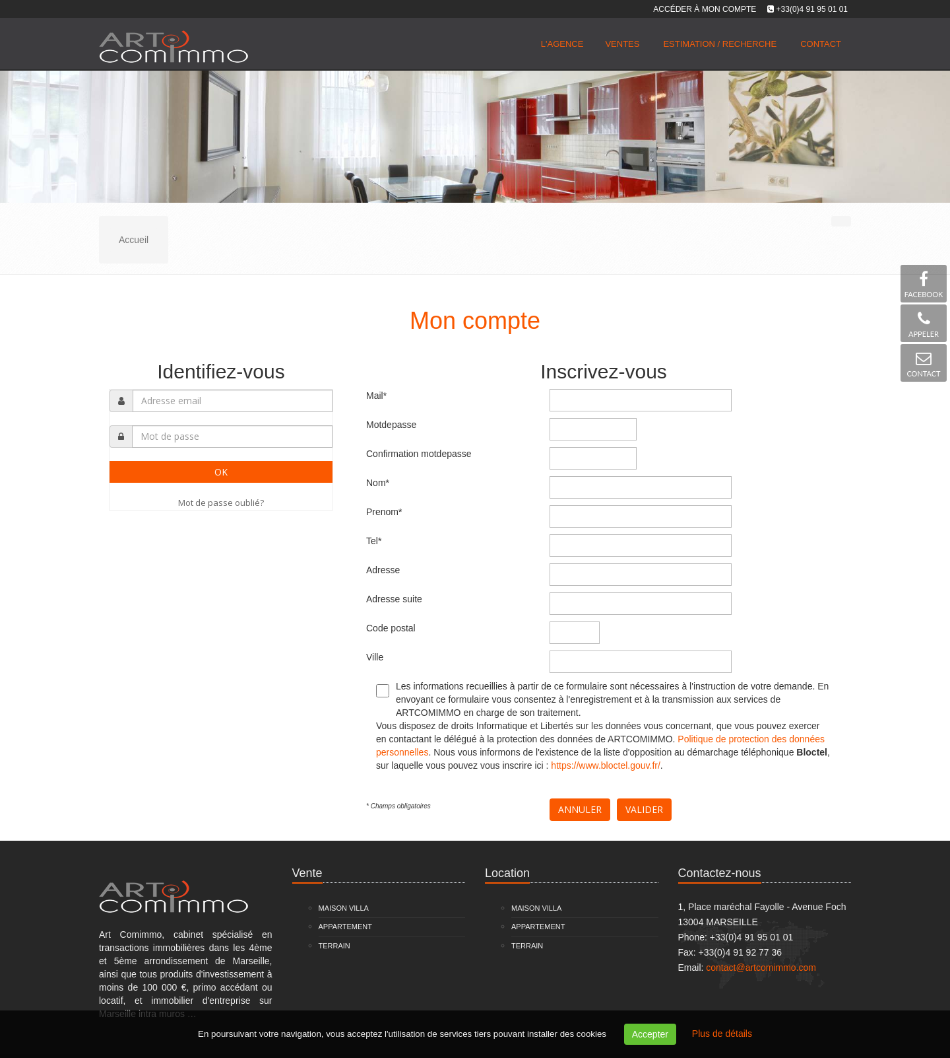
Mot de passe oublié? (221, 503)
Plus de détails (722, 1033)
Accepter (650, 1034)
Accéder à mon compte (704, 9)
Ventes (622, 44)
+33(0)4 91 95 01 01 (812, 9)
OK (221, 472)
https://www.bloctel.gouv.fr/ (605, 765)
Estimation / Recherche (719, 44)
